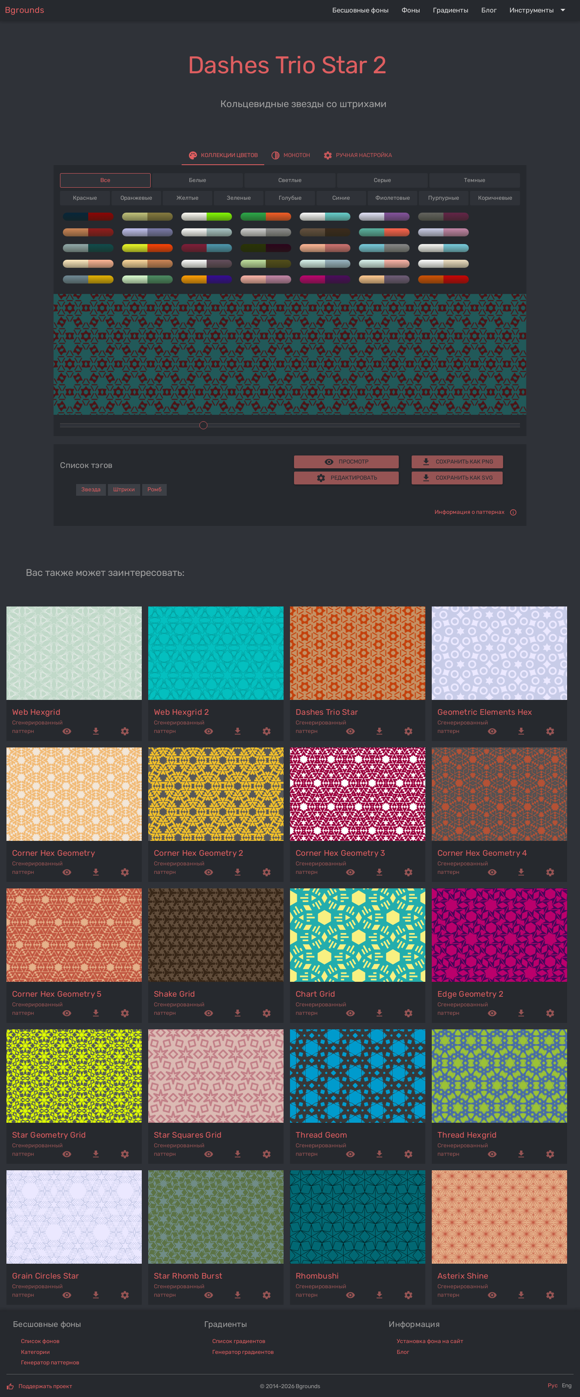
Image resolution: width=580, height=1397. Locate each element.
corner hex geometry (53, 853)
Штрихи (124, 489)
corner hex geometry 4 (482, 853)
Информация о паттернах (470, 512)
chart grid (316, 994)
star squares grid (188, 1135)
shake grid (174, 994)
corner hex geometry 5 (57, 994)
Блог (403, 1352)
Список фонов (40, 1341)
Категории (35, 1352)
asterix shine (462, 1276)
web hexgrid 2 (181, 712)
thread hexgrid (467, 1135)
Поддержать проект (45, 1386)
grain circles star (45, 1276)
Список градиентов (238, 1341)
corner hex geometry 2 (198, 853)
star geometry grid (49, 1135)
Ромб (154, 489)
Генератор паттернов (50, 1362)
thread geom (321, 1135)
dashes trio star (327, 712)
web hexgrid (36, 712)
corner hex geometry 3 (340, 853)
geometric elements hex (484, 712)
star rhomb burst (188, 1276)
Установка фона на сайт (430, 1341)
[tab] (223, 155)
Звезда (91, 489)
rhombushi (317, 1276)
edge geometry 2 (470, 994)
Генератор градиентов (243, 1352)
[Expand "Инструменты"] (539, 10)
